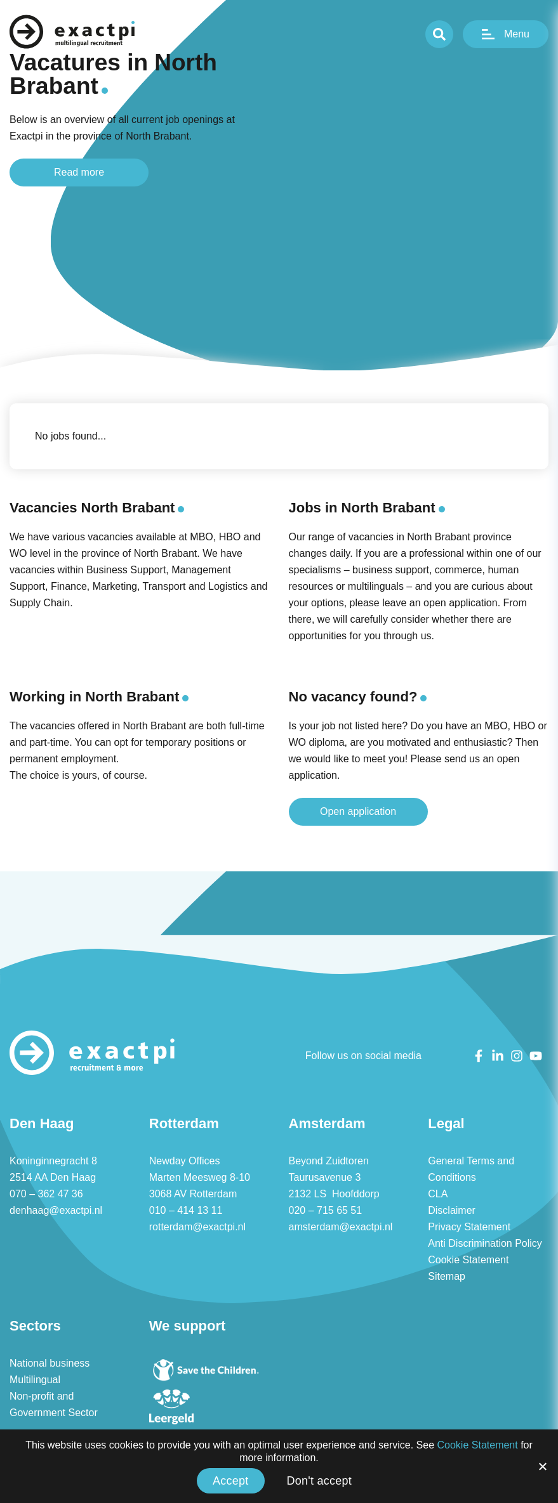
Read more (79, 172)
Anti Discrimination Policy (485, 1243)
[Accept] (542, 1466)
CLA (437, 1194)
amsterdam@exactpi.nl (341, 1227)
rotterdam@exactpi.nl (198, 1227)
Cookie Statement (469, 1260)
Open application (358, 811)
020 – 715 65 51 (325, 1210)
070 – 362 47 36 (46, 1194)
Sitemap (446, 1276)
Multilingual (36, 1380)
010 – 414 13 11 (185, 1210)
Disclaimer (451, 1210)
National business (49, 1363)
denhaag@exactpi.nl (55, 1210)
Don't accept (319, 1480)
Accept (230, 1480)
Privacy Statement (469, 1227)
